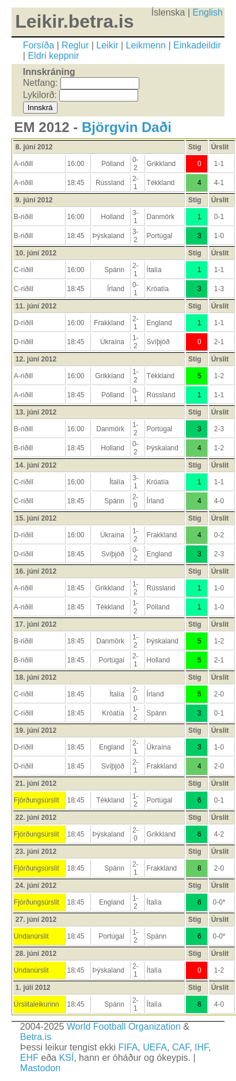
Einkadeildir (197, 45)
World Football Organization (124, 1026)
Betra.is (35, 1037)
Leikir (107, 45)
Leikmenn (146, 45)
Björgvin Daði (127, 127)
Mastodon (40, 1068)
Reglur (75, 45)
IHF (201, 1047)
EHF (29, 1058)
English (208, 12)
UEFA (155, 1047)
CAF (180, 1047)
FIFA (128, 1047)
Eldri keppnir (53, 56)
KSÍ (66, 1058)
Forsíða (38, 45)
